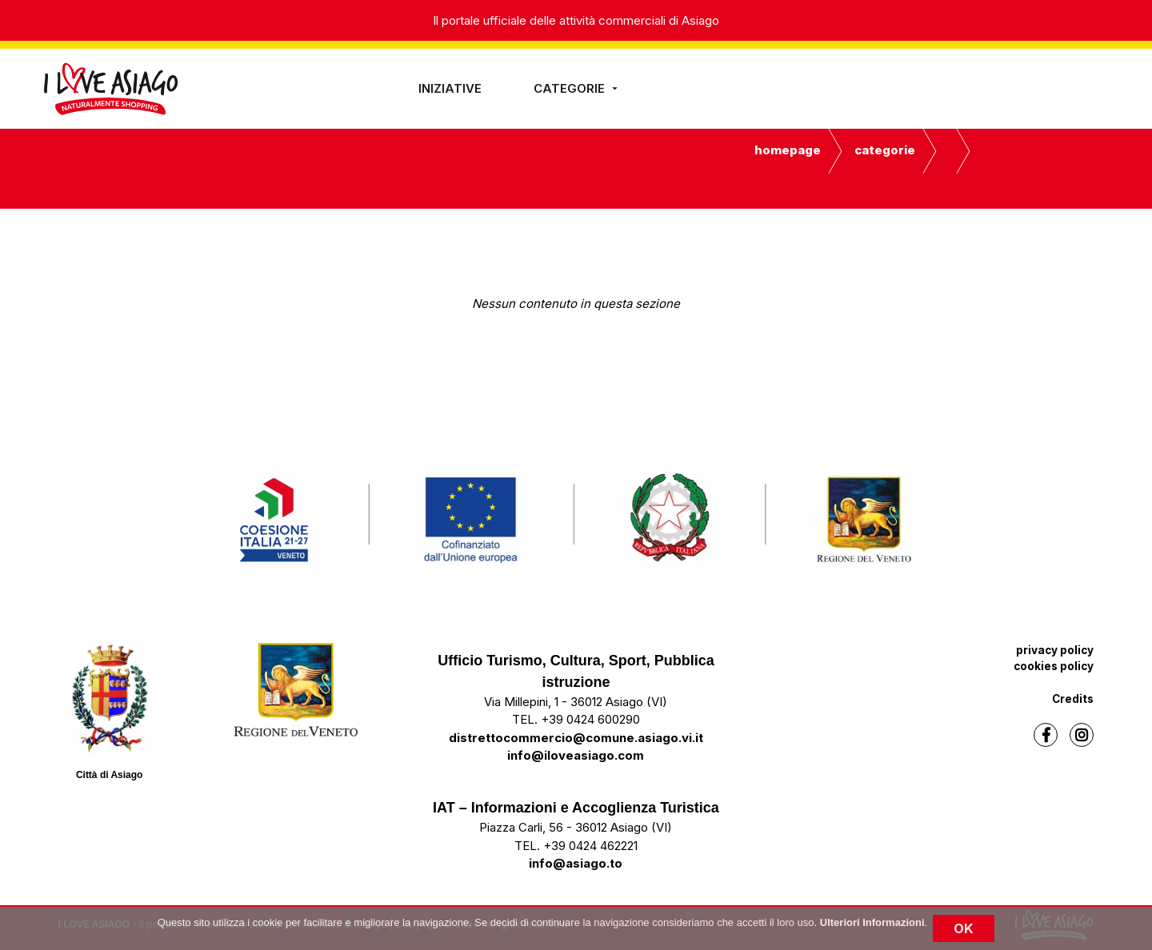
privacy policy (1055, 650)
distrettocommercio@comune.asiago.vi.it (576, 737)
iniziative (450, 88)
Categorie (577, 89)
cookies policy (1054, 666)
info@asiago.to (575, 863)
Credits (1073, 699)
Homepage (787, 150)
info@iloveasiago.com (575, 755)
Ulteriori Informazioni (872, 922)
